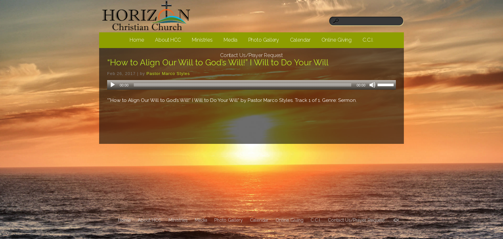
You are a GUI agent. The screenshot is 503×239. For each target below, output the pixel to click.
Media (230, 40)
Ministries (202, 40)
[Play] (112, 85)
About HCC (168, 40)
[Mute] (372, 85)
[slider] (243, 85)
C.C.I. (367, 40)
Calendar (300, 40)
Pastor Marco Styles (168, 73)
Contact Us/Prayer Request (251, 55)
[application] (251, 85)
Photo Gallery (263, 40)
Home (137, 40)
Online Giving (336, 40)
